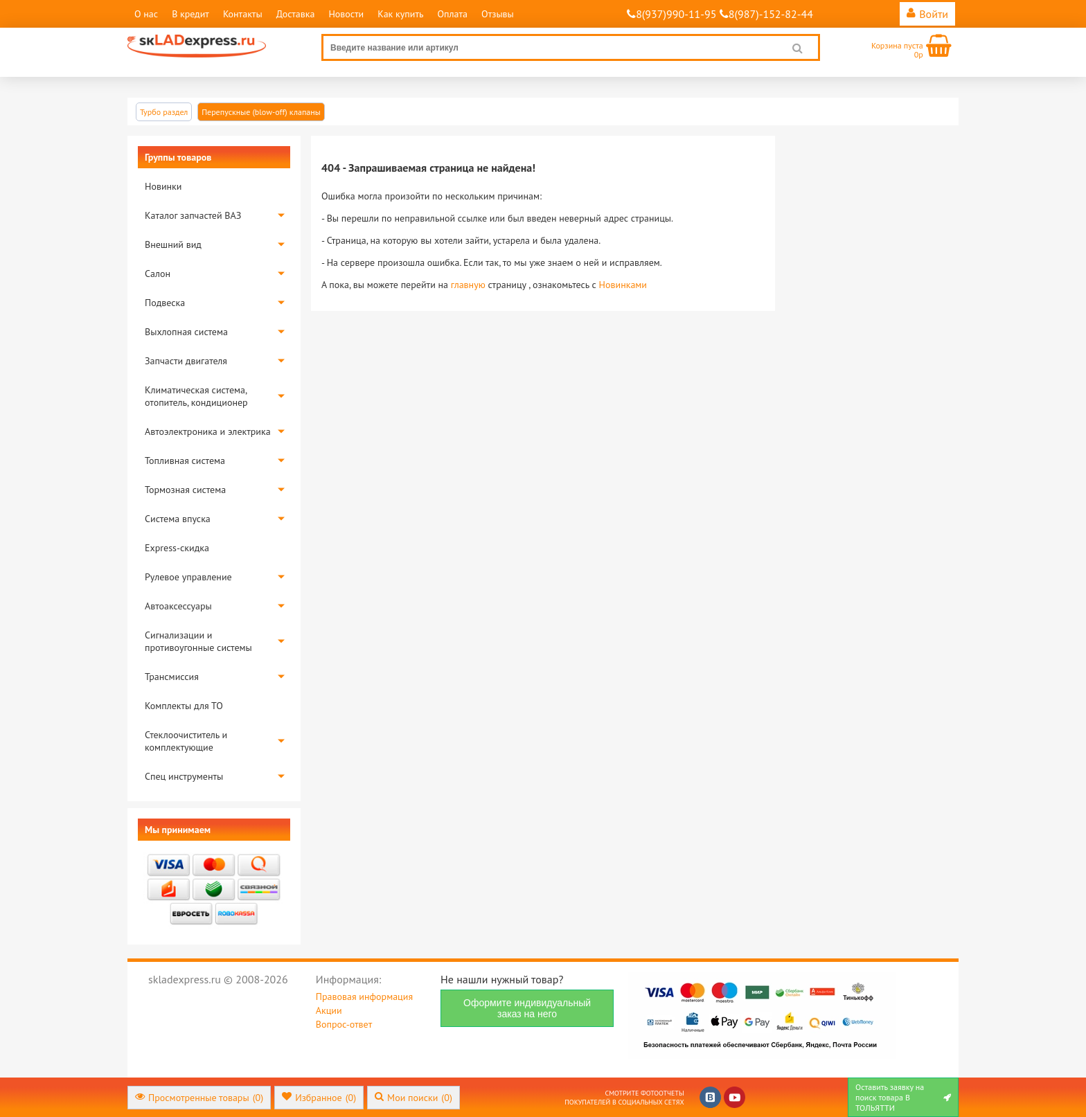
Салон (157, 273)
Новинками (623, 284)
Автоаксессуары (178, 606)
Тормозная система (185, 489)
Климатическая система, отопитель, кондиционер (196, 396)
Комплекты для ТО (184, 705)
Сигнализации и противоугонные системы (198, 641)
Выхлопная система (186, 331)
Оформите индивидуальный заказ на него (527, 1008)
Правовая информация (364, 996)
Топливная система (185, 460)
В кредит (190, 14)
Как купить (400, 14)
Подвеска (165, 302)
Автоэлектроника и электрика (208, 431)
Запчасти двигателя (186, 361)
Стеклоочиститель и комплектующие (186, 741)
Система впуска (178, 518)
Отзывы (497, 14)
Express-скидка (177, 548)
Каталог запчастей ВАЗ (193, 215)
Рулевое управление (188, 577)
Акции (329, 1010)
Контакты (242, 14)
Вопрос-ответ (344, 1024)
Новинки (163, 186)
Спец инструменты (184, 776)
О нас (146, 14)
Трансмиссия (172, 676)
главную (468, 284)
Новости (346, 14)
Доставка (295, 14)
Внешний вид (173, 244)
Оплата (452, 14)
